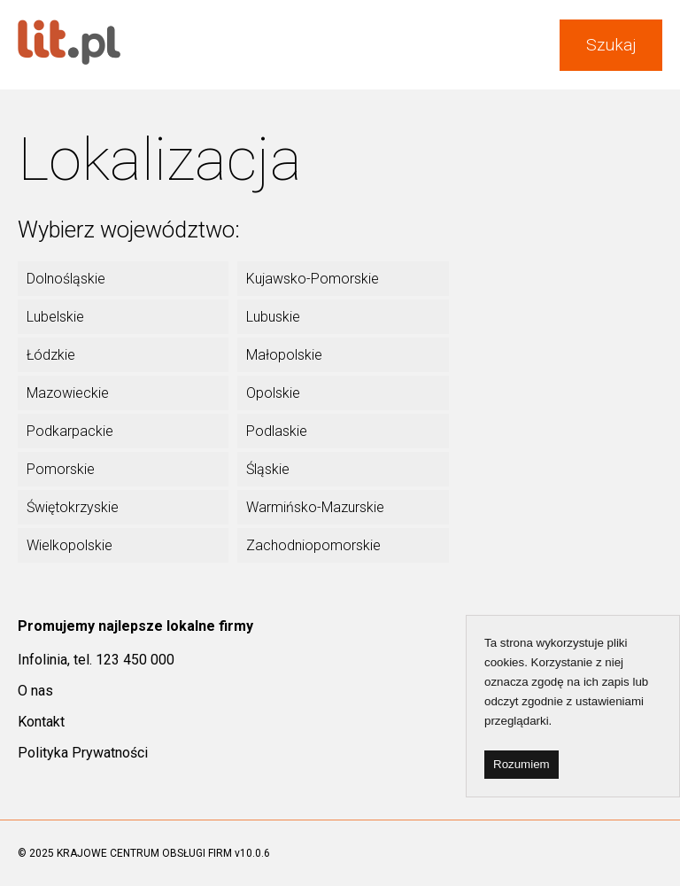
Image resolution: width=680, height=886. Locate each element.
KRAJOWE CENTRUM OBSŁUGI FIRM (144, 853)
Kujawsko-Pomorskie (312, 278)
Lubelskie (55, 316)
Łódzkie (51, 354)
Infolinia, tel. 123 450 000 (96, 659)
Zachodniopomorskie (313, 545)
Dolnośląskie (66, 278)
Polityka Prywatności (83, 752)
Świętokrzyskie (73, 507)
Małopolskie (284, 354)
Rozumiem (521, 764)
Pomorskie (61, 469)
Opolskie (273, 393)
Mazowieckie (68, 393)
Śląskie (268, 469)
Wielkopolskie (69, 545)
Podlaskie (276, 431)
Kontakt (41, 721)
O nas (35, 690)
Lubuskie (273, 316)
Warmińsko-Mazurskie (315, 507)
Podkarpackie (70, 431)
